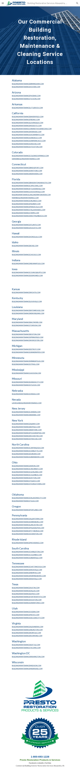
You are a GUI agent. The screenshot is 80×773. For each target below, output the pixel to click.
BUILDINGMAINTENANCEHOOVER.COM (26, 87)
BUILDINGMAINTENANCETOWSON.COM (26, 325)
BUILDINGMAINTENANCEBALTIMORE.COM (27, 322)
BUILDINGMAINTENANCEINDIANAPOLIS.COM (28, 263)
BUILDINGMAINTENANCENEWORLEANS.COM (28, 313)
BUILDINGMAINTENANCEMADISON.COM (26, 665)
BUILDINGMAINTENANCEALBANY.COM (26, 424)
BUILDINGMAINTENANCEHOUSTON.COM (26, 600)
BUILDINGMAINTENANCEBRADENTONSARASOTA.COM (31, 183)
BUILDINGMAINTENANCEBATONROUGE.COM (28, 310)
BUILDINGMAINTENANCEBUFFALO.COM (26, 427)
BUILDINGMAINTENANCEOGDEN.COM (25, 612)
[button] (2, 3)
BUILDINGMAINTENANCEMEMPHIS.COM (26, 573)
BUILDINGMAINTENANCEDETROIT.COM (26, 349)
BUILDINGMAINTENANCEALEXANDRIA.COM (27, 627)
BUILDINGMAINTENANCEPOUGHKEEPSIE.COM (28, 433)
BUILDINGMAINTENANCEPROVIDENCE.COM (27, 543)
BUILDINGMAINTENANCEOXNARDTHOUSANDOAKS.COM (32, 129)
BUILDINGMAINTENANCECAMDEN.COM (26, 412)
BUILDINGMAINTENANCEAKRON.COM (25, 466)
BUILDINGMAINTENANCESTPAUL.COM (25, 364)
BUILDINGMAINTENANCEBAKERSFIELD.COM (27, 117)
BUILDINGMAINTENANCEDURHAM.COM (26, 454)
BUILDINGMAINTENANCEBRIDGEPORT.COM (27, 168)
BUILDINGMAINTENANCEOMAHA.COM (26, 394)
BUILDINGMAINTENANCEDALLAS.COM (25, 591)
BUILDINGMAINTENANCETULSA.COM (25, 501)
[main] (40, 41)
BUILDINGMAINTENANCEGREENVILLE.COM (27, 558)
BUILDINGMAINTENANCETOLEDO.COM (26, 481)
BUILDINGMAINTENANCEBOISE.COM (25, 246)
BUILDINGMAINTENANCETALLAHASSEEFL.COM (28, 210)
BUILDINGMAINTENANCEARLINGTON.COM (27, 630)
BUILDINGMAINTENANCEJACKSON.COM (26, 373)
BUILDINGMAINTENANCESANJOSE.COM (26, 144)
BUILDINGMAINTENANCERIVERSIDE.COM (26, 132)
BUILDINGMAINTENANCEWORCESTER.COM (27, 340)
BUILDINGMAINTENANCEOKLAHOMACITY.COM (29, 498)
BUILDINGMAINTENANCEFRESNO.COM (26, 119)
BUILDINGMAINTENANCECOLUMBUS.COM (27, 475)
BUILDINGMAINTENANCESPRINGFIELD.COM (27, 337)
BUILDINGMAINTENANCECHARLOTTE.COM (27, 451)
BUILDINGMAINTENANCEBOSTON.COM (26, 334)
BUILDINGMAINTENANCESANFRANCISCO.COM (29, 141)
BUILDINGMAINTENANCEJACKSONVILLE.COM (28, 192)
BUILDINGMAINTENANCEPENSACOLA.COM (27, 207)
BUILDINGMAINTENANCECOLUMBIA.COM (27, 555)
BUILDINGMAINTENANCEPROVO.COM (25, 615)
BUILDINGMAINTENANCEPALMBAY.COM (26, 204)
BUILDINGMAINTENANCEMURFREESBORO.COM (29, 576)
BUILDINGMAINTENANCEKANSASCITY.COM (27, 382)
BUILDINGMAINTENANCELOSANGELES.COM (27, 123)
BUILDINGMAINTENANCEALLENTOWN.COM (27, 519)
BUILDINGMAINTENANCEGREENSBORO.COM (28, 457)
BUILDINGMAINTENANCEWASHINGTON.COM (28, 657)
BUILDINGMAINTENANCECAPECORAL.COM (27, 186)
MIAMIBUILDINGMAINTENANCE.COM (25, 198)
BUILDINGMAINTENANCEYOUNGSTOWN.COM (28, 484)
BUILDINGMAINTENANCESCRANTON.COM (27, 534)
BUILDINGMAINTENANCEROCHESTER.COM (27, 436)
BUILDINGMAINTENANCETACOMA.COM (26, 648)
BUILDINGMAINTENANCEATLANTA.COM (26, 225)
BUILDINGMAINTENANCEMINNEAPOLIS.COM (28, 361)
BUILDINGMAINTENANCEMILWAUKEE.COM (27, 669)
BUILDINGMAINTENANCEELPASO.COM (25, 594)
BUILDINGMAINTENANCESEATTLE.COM (26, 645)
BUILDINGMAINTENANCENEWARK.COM (26, 415)
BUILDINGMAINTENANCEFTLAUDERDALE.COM (28, 189)
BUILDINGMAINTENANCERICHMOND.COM (27, 636)
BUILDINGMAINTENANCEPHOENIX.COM (26, 96)
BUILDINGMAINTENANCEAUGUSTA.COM (26, 228)
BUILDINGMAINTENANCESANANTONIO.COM (28, 603)
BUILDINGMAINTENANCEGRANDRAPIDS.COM (28, 352)
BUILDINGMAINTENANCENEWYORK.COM (27, 430)
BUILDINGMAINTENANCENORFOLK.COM (26, 633)
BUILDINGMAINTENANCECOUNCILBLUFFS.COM (29, 272)
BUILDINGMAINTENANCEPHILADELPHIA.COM (28, 528)
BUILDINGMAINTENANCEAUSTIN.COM (25, 588)
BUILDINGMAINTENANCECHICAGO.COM (26, 254)
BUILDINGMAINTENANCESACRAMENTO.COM (28, 135)
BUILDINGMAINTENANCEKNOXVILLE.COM (27, 570)
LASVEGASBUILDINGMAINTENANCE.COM (26, 403)
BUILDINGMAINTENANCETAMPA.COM (25, 213)
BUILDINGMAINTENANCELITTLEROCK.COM (27, 108)
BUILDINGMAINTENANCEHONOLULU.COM (27, 237)
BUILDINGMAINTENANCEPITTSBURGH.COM (27, 531)
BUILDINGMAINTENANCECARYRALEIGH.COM (28, 448)
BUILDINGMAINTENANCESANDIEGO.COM (27, 138)
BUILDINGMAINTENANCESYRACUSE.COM (27, 439)
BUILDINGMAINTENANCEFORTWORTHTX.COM (29, 597)
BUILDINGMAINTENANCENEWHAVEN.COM (27, 174)
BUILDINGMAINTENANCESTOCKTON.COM (27, 147)
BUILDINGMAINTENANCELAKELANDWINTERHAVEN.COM (31, 195)
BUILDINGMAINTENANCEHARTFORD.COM (27, 171)
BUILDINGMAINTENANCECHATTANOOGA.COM (29, 567)
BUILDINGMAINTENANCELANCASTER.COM (27, 525)
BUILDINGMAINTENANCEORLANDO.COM (26, 201)
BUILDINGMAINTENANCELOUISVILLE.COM (27, 301)
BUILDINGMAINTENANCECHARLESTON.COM (28, 552)
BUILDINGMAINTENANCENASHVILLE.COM (27, 579)
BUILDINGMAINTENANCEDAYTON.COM (26, 478)
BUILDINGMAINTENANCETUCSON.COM (26, 99)
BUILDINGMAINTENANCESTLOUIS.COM (26, 385)
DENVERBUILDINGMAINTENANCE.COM (26, 159)
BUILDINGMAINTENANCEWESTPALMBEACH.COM (29, 216)
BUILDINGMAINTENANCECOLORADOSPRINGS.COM (30, 156)
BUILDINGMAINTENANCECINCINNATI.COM (27, 469)
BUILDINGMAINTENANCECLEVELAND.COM (27, 472)
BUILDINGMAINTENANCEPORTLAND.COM (27, 510)
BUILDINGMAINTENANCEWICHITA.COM (26, 292)
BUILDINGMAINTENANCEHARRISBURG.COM (27, 522)
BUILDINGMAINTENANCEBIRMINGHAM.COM (28, 84)
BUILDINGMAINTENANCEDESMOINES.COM (27, 275)
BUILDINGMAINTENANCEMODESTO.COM (27, 126)
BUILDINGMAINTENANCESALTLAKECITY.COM (28, 618)
